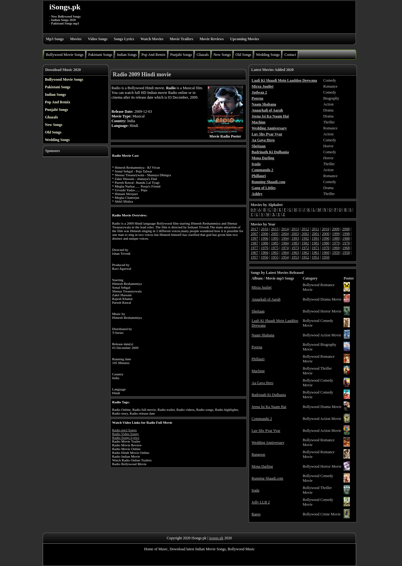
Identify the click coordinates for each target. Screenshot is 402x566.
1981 (315, 243)
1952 (305, 257)
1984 (285, 243)
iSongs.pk (64, 7)
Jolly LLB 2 (261, 502)
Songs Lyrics (124, 39)
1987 (254, 243)
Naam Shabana (263, 335)
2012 (305, 229)
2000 (325, 233)
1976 (264, 248)
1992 (305, 238)
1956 (264, 257)
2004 (285, 233)
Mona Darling (262, 466)
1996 (264, 238)
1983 (295, 243)
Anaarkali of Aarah (266, 299)
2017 (254, 229)
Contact (290, 54)
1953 (295, 257)
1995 (275, 238)
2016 (264, 229)
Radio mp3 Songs (124, 430)
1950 (325, 257)
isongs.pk (216, 538)
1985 (275, 243)
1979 (336, 243)
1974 (285, 248)
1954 (285, 257)
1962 (305, 252)
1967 (254, 252)
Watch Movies (151, 39)
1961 (315, 252)
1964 (285, 252)
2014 (285, 229)
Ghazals (203, 54)
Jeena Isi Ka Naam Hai (269, 407)
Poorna (257, 347)
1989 (336, 238)
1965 (275, 252)
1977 (254, 248)
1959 (336, 252)
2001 (315, 233)
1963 (295, 252)
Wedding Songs (268, 54)
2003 (295, 233)
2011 (315, 229)
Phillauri (258, 359)
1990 (325, 238)
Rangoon (258, 454)
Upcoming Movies (244, 39)
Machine (258, 371)
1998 (346, 233)
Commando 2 (262, 418)
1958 (346, 252)
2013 (295, 229)
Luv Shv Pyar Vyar (266, 430)
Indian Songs (127, 54)
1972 (305, 248)
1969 (336, 248)
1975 (275, 248)
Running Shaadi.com (267, 478)
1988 (346, 238)
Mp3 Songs (55, 39)
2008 (346, 229)
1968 (346, 248)
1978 (346, 243)
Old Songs (243, 54)
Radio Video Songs (125, 434)
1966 (264, 252)
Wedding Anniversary (268, 442)
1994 (285, 238)
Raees (256, 514)
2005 (275, 233)
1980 (325, 243)
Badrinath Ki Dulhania (269, 395)
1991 (315, 238)
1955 (275, 257)
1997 (254, 238)
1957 (254, 257)
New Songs (222, 54)
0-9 (253, 209)
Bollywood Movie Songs (65, 54)
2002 (305, 233)
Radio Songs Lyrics (125, 437)
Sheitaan (258, 311)
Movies (76, 39)
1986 (264, 243)
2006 (264, 233)
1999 (336, 233)
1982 (305, 243)
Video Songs (98, 39)
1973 (295, 248)
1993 (295, 238)
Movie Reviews (211, 39)
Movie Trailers (181, 39)
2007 (254, 233)
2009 (336, 229)
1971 (315, 248)
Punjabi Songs (181, 54)
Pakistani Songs (100, 54)
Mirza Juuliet (262, 287)
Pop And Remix (153, 54)
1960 (325, 252)
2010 (325, 229)
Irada (255, 490)
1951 (315, 257)
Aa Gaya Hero (262, 383)
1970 (325, 248)
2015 (275, 229)
